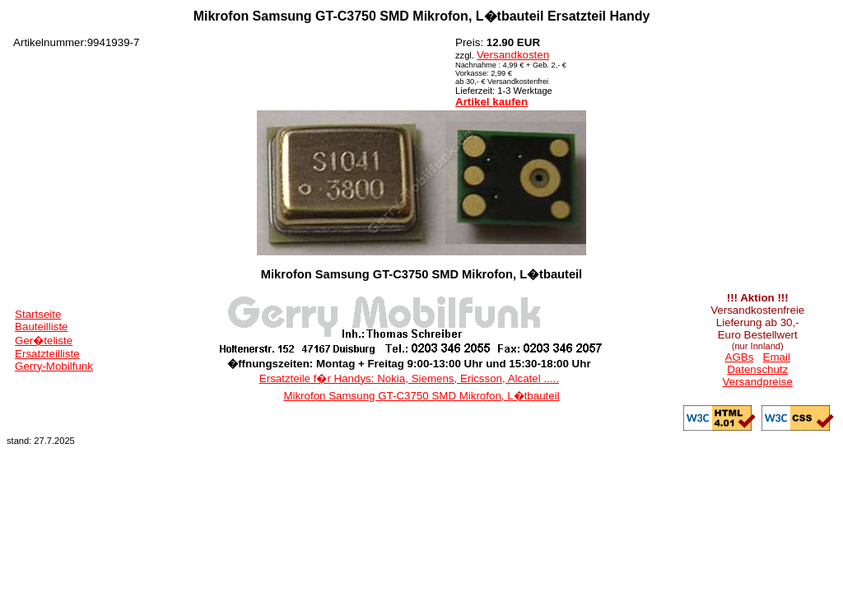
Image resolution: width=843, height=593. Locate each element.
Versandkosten (513, 55)
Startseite (38, 314)
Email (776, 357)
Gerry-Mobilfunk (54, 366)
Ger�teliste (43, 340)
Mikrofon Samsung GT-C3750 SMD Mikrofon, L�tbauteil (421, 396)
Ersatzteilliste (47, 354)
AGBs (739, 357)
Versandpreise (758, 382)
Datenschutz (757, 369)
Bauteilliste (41, 326)
